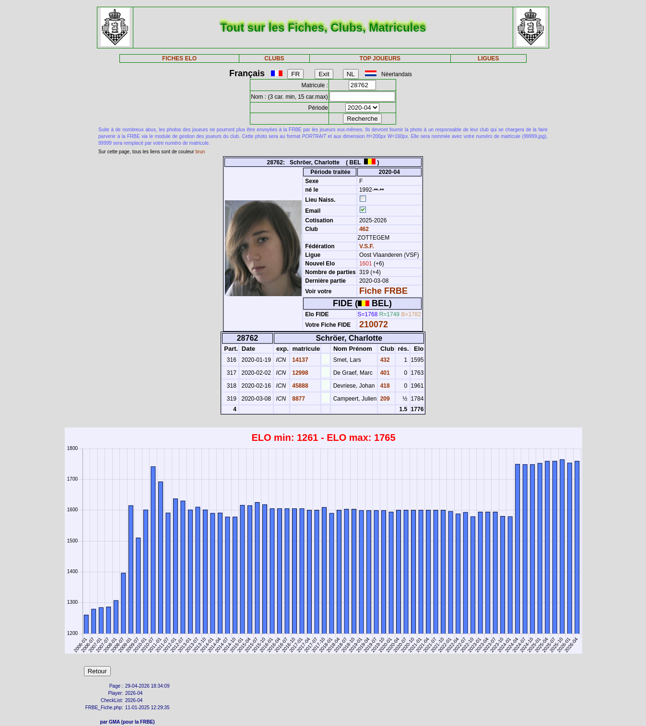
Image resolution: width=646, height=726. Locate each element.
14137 (299, 360)
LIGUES (488, 58)
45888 (299, 385)
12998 (299, 372)
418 (383, 385)
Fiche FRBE (383, 291)
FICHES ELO (179, 58)
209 (383, 398)
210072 (373, 324)
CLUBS (274, 58)
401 (383, 372)
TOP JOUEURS (380, 58)
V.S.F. (366, 246)
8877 (298, 398)
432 (383, 360)
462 (363, 229)
